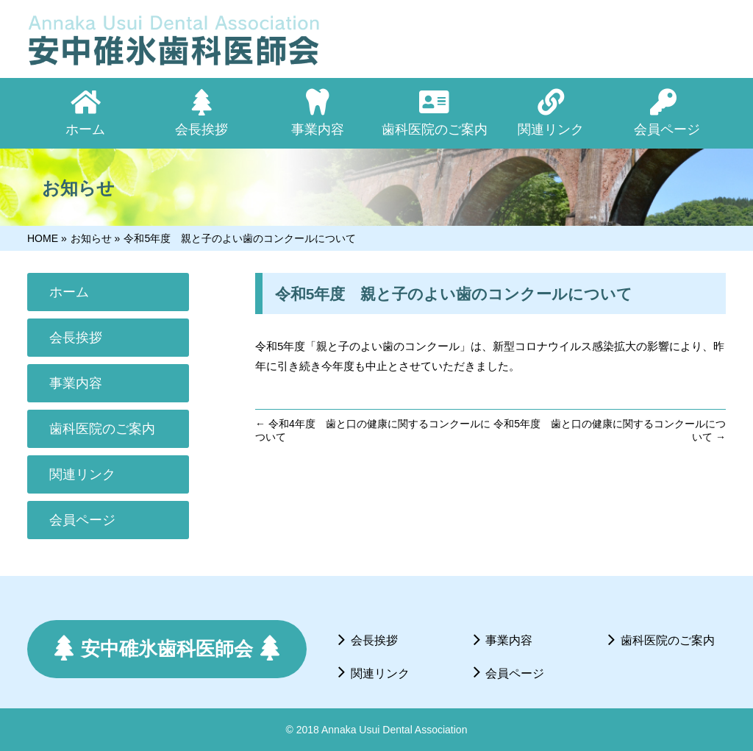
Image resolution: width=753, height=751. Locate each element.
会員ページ (82, 520)
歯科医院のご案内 (102, 428)
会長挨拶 (75, 337)
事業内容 (75, 383)
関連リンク (82, 474)
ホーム (69, 292)
